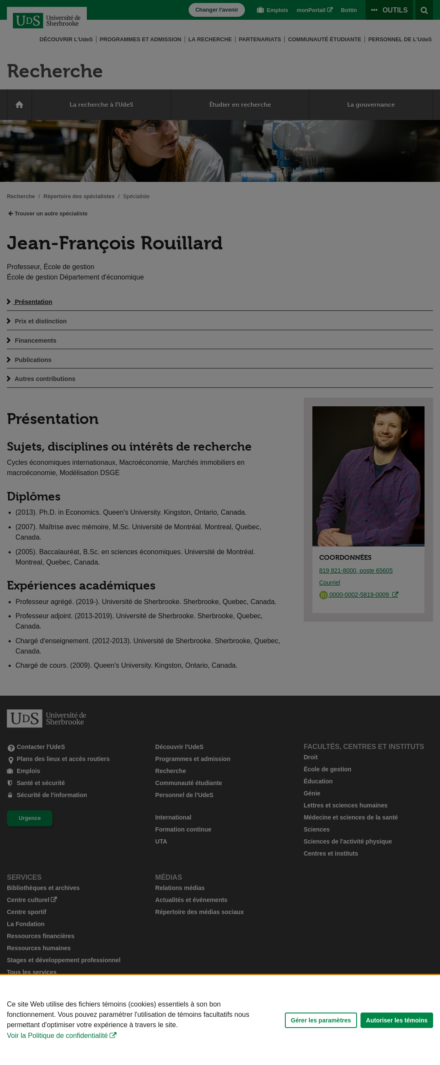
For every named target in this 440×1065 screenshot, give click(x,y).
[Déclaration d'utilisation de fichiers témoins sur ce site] (220, 1020)
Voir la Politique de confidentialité (57, 1035)
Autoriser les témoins (397, 1020)
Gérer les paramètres (321, 1020)
